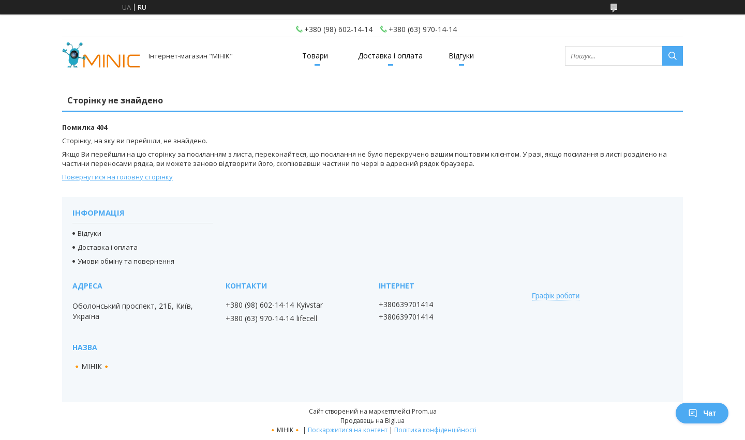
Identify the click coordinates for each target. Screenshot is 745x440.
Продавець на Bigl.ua (372, 420)
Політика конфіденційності (435, 430)
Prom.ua (424, 411)
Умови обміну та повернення (126, 261)
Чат (702, 413)
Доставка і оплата (390, 55)
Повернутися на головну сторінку (117, 176)
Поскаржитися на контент (348, 430)
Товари (315, 55)
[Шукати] (672, 56)
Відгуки (461, 55)
